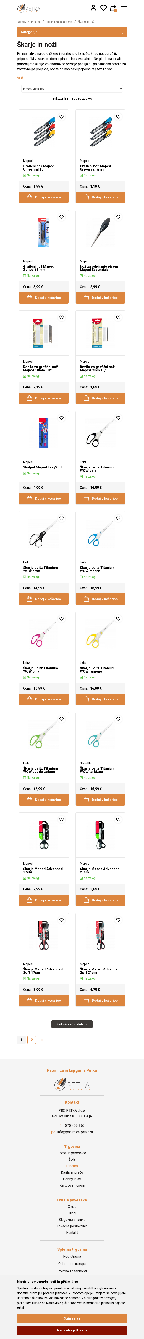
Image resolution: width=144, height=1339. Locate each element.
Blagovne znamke (72, 1232)
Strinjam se (72, 1318)
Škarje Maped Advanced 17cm (43, 880)
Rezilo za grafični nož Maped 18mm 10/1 (40, 371)
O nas (72, 1219)
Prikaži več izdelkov (72, 1036)
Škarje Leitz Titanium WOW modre (97, 574)
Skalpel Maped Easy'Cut (42, 471)
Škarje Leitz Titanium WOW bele (97, 473)
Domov (22, 21)
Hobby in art (72, 1191)
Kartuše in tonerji (72, 1198)
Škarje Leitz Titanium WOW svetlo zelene (40, 778)
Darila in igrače (72, 1185)
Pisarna (37, 21)
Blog (72, 1225)
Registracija (72, 1269)
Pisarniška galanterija (61, 21)
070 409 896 (72, 1138)
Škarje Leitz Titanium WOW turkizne (97, 778)
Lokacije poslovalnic (72, 1238)
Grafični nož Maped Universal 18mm (38, 167)
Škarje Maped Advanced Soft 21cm (99, 981)
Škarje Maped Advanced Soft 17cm (43, 981)
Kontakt (72, 1245)
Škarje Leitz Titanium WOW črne (40, 574)
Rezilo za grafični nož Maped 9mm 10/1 (97, 371)
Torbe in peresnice (72, 1165)
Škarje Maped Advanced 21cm (99, 880)
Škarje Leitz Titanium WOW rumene (97, 676)
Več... (21, 78)
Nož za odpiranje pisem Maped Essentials (99, 269)
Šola (72, 1172)
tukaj (20, 1308)
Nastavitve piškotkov (72, 1330)
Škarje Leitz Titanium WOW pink (40, 676)
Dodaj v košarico (43, 198)
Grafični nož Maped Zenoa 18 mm (38, 269)
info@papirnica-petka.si (72, 1144)
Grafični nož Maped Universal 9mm (95, 167)
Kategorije (72, 31)
